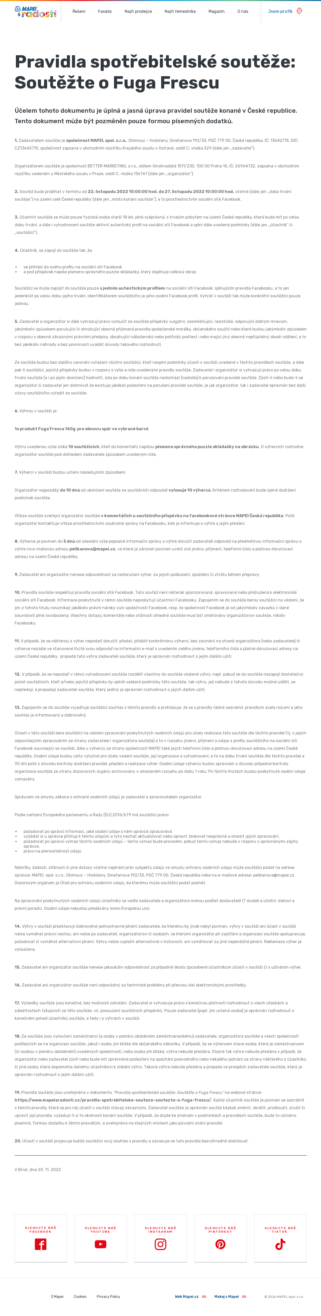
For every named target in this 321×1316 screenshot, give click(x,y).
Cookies (80, 1297)
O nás (242, 11)
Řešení (79, 11)
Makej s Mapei (230, 1297)
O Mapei (57, 1297)
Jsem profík (285, 11)
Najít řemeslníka (180, 11)
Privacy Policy (108, 1297)
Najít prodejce (138, 11)
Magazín (217, 11)
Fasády (105, 11)
